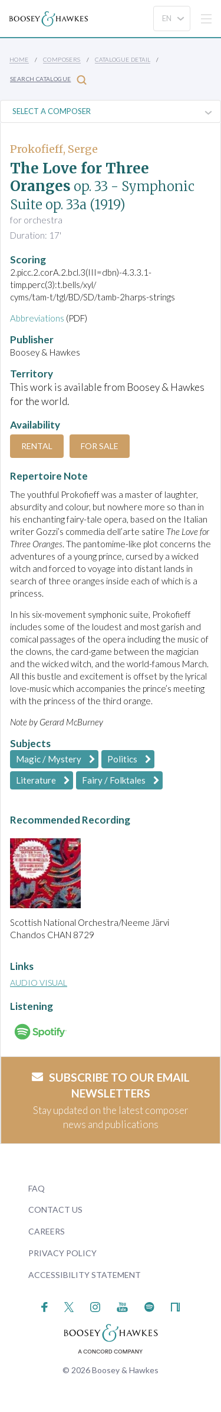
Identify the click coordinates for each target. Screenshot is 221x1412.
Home (19, 59)
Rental (36, 446)
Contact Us (55, 1209)
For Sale (99, 446)
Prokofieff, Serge (54, 149)
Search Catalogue (48, 80)
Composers (62, 59)
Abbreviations (37, 318)
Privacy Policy (62, 1253)
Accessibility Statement (84, 1275)
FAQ (36, 1188)
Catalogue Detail (122, 59)
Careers (46, 1231)
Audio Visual (38, 983)
